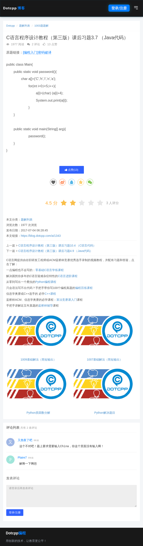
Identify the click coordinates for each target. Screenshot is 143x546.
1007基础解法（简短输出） (104, 359)
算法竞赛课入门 (66, 299)
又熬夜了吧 (25, 440)
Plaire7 (22, 457)
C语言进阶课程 (67, 276)
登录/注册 (119, 8)
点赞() (71, 169)
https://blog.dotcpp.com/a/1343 (41, 235)
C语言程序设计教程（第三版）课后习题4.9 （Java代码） (55, 251)
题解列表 (24, 25)
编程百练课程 (84, 288)
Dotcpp (14, 8)
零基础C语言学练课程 (49, 270)
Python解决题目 (104, 412)
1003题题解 (41, 25)
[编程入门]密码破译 (37, 52)
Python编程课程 (45, 281)
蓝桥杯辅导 (45, 305)
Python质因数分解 (38, 412)
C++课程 (50, 293)
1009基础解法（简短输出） (38, 359)
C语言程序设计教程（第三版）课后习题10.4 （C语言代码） (57, 245)
